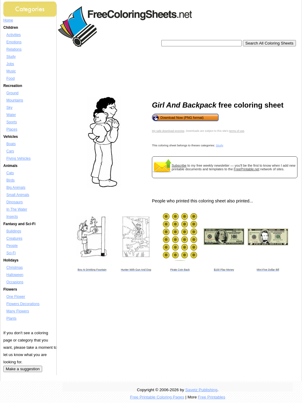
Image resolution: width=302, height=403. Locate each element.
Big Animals (15, 187)
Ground (12, 93)
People (12, 246)
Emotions (14, 42)
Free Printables (211, 397)
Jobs (10, 64)
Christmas (14, 267)
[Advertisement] (87, 72)
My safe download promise (168, 130)
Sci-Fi (11, 253)
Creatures (14, 238)
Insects (12, 217)
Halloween (14, 275)
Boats (11, 144)
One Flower (15, 297)
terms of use (236, 130)
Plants (11, 318)
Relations (14, 49)
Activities (13, 35)
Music (11, 71)
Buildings (13, 231)
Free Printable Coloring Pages (157, 397)
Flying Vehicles (18, 158)
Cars (10, 151)
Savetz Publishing (201, 390)
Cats (10, 173)
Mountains (14, 100)
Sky (9, 107)
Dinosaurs (14, 202)
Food (10, 78)
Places (11, 129)
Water (11, 115)
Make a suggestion (23, 369)
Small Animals (17, 195)
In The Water (16, 209)
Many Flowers (17, 311)
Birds (10, 180)
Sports (11, 122)
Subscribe (179, 165)
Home (8, 20)
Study (11, 57)
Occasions (14, 282)
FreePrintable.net (246, 169)
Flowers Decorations (22, 304)
